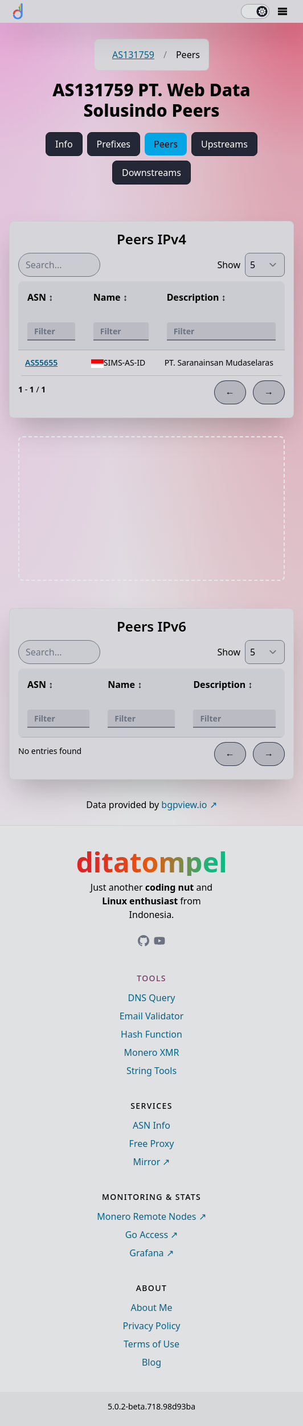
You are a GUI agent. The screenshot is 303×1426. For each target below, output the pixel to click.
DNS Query (151, 997)
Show (228, 265)
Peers (166, 144)
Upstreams (224, 144)
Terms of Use (151, 1344)
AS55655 (41, 362)
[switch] (255, 11)
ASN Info (151, 1125)
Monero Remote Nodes (146, 1216)
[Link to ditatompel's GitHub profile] (143, 940)
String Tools (151, 1070)
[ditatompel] (18, 11)
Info (64, 144)
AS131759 (133, 54)
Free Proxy (151, 1143)
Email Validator (152, 1016)
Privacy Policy (152, 1326)
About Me (151, 1307)
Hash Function (151, 1034)
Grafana (146, 1253)
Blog (151, 1362)
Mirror (147, 1161)
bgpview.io (184, 804)
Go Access (146, 1234)
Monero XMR (151, 1052)
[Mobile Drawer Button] (282, 11)
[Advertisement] (151, 508)
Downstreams (151, 172)
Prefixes (113, 144)
